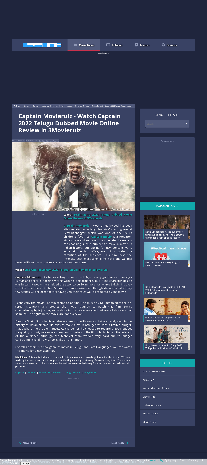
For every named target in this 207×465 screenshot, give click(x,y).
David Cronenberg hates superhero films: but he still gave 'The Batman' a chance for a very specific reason (164, 234)
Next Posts (120, 443)
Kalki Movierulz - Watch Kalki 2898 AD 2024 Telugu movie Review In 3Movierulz (165, 289)
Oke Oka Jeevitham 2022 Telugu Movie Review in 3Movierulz (66, 270)
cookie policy (157, 460)
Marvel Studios (150, 413)
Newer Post (27, 443)
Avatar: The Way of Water (156, 388)
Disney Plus (149, 396)
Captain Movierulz (76, 225)
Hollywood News (152, 405)
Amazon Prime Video (154, 371)
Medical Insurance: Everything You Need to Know (163, 264)
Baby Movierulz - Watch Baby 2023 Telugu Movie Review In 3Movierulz (164, 347)
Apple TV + (148, 379)
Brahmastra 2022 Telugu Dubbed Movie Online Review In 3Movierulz (98, 216)
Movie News (149, 421)
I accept (25, 463)
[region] (104, 19)
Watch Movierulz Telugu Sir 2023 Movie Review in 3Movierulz (162, 319)
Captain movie (101, 236)
